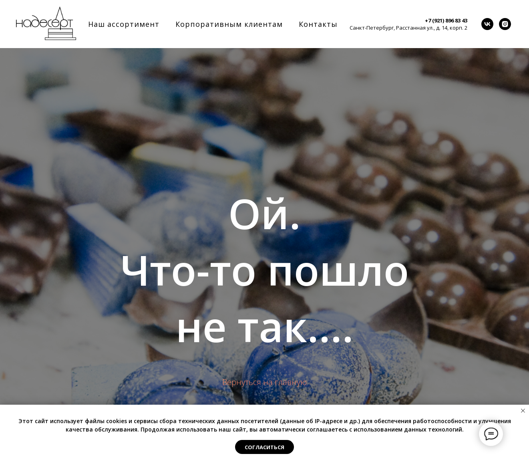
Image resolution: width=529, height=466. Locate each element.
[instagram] (505, 24)
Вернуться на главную (264, 382)
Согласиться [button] (264, 447)
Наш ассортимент (123, 24)
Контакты (318, 24)
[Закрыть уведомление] (523, 411)
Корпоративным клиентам (229, 24)
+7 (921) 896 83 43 (446, 20)
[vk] (487, 24)
